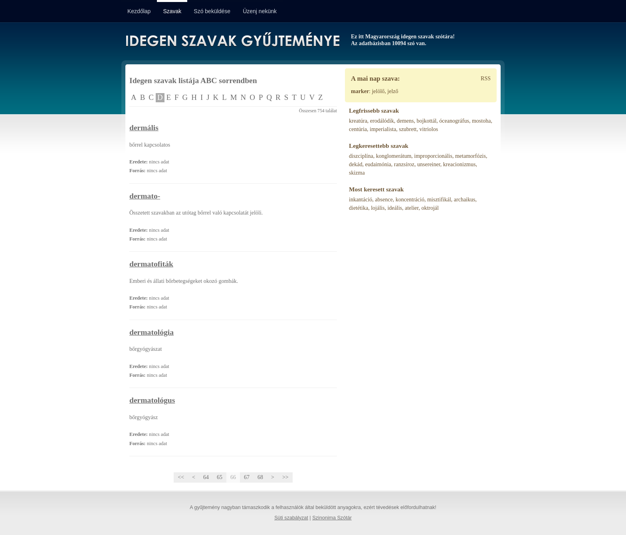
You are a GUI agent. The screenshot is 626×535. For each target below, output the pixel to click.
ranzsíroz (404, 164)
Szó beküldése (212, 11)
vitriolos (429, 129)
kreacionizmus (459, 164)
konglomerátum (394, 156)
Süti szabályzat (291, 518)
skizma (357, 173)
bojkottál (427, 121)
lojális (377, 208)
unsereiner (428, 164)
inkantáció (360, 200)
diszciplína (361, 156)
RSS (486, 79)
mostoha (481, 121)
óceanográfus (454, 121)
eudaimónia (378, 164)
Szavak (172, 11)
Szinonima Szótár (332, 518)
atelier (411, 208)
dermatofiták (151, 264)
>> (285, 477)
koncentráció (410, 200)
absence (383, 200)
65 (219, 477)
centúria (358, 129)
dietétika (358, 208)
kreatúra (358, 121)
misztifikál (439, 200)
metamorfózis (470, 156)
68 (260, 477)
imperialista (383, 129)
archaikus (464, 200)
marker (360, 91)
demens (405, 121)
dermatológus (152, 400)
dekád (355, 164)
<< (181, 477)
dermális (143, 127)
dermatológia (151, 332)
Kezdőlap (139, 11)
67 (247, 477)
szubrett (407, 129)
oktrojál (430, 208)
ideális (394, 208)
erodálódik (382, 121)
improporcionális (433, 156)
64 (206, 477)
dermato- (144, 196)
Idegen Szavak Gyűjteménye (232, 40)
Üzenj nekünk (260, 11)
